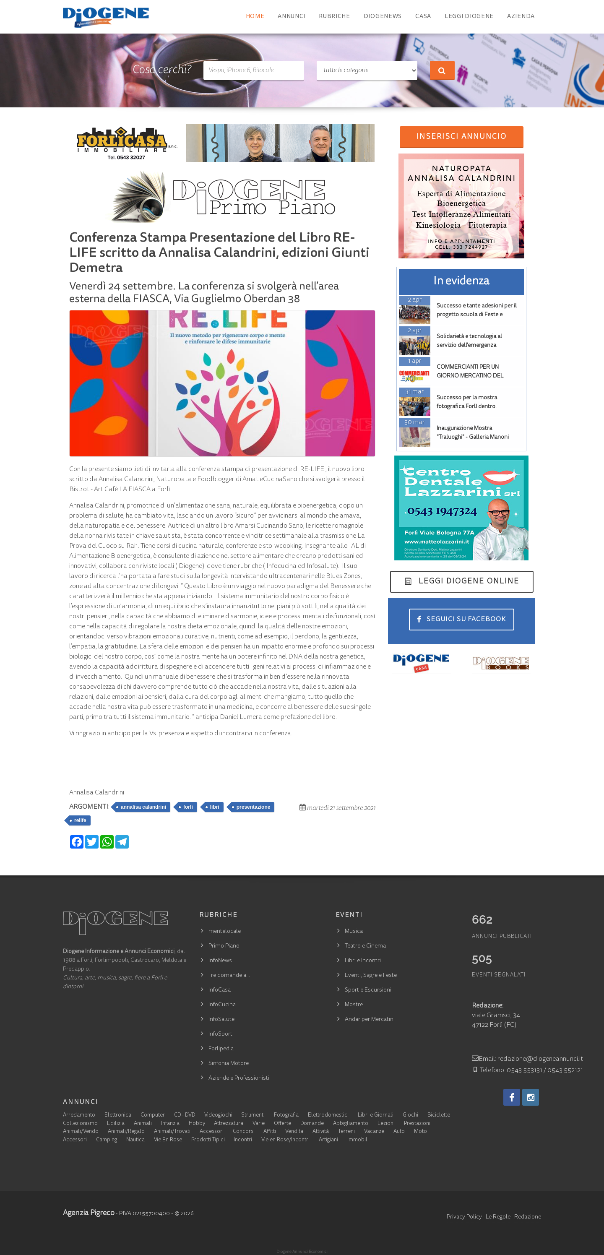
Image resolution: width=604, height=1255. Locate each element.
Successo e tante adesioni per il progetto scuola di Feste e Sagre (477, 315)
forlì (188, 807)
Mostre (354, 1005)
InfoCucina (222, 1005)
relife (80, 820)
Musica (354, 932)
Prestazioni (417, 1124)
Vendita (294, 1132)
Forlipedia (221, 1049)
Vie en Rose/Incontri (285, 1140)
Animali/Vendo (81, 1132)
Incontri (243, 1140)
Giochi (410, 1115)
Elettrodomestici (328, 1115)
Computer (153, 1115)
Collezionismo (80, 1124)
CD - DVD (184, 1115)
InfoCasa (219, 990)
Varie (259, 1124)
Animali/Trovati (172, 1132)
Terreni (346, 1132)
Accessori (212, 1132)
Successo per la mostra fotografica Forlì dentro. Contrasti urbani (467, 407)
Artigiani (328, 1140)
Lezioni (386, 1124)
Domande (312, 1124)
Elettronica (117, 1115)
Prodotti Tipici (208, 1140)
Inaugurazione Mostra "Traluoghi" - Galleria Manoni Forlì (473, 437)
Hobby (197, 1124)
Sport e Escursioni (368, 990)
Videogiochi (218, 1115)
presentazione (254, 807)
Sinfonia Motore (228, 1064)
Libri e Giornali (375, 1115)
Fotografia (286, 1115)
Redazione (527, 1217)
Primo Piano (224, 946)
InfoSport (220, 1034)
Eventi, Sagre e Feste (371, 976)
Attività (320, 1132)
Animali (143, 1124)
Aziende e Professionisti (238, 1078)
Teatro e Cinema (365, 946)
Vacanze (374, 1132)
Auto (399, 1132)
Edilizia (116, 1124)
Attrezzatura (228, 1124)
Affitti (269, 1132)
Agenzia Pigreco (89, 1213)
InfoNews (220, 961)
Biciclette (438, 1115)
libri (214, 807)
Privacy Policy (464, 1217)
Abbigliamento (350, 1124)
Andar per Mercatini (370, 1020)
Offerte (282, 1124)
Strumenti (253, 1115)
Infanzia (170, 1124)
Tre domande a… (229, 976)
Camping (106, 1140)
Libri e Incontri (363, 961)
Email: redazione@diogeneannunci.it (527, 1059)
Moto (420, 1132)
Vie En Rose (168, 1140)
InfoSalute (221, 1020)
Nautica (135, 1140)
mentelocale (224, 932)
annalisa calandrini (143, 807)
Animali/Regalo (126, 1132)
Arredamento (79, 1115)
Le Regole (498, 1217)
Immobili (358, 1140)
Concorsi (244, 1132)
